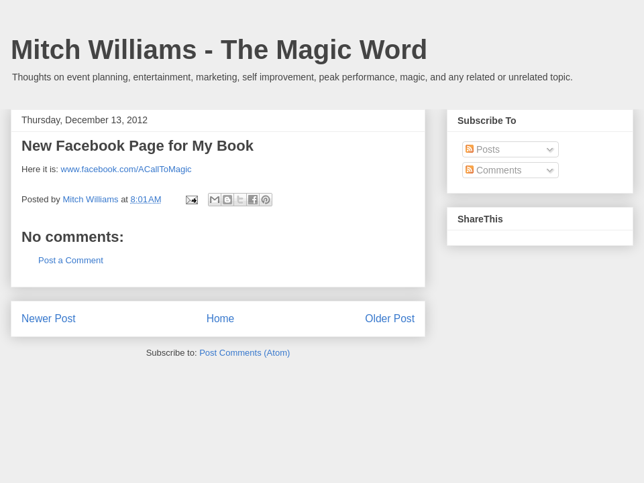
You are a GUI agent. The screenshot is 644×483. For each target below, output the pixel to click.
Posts (483, 149)
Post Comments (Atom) (244, 353)
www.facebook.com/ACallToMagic (126, 169)
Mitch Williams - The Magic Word (219, 49)
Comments (494, 170)
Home (221, 318)
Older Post (390, 318)
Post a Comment (70, 260)
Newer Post (48, 318)
